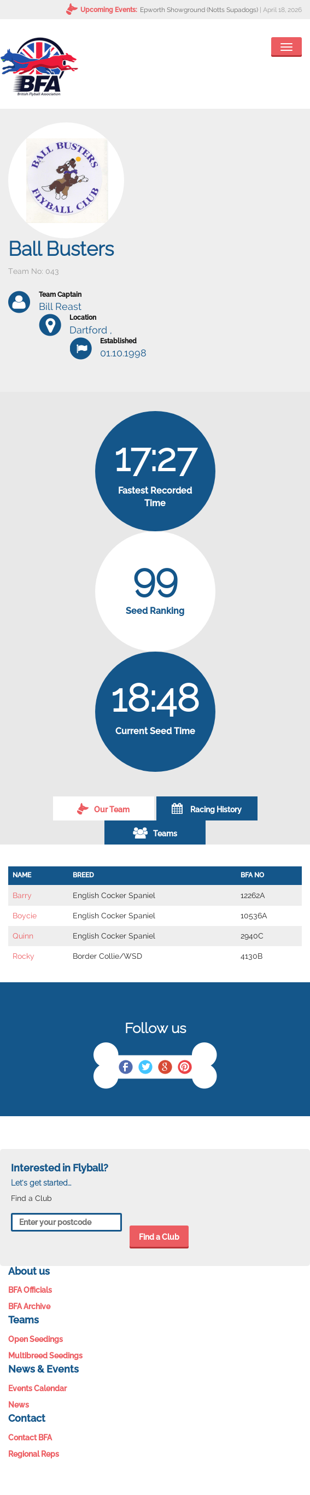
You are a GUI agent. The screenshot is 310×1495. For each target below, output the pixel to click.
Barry (22, 895)
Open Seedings (35, 1339)
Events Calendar (37, 1388)
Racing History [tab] (207, 808)
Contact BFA (30, 1437)
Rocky (23, 956)
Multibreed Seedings (45, 1355)
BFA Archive (29, 1306)
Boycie (25, 915)
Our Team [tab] (103, 808)
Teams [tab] (155, 832)
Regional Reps (33, 1454)
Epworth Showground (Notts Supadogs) (199, 10)
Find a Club (159, 1237)
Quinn (23, 935)
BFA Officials (30, 1290)
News (18, 1404)
